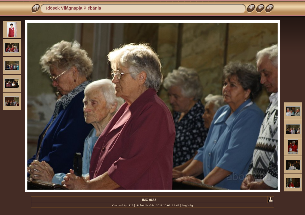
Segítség (187, 205)
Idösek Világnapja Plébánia (73, 8)
